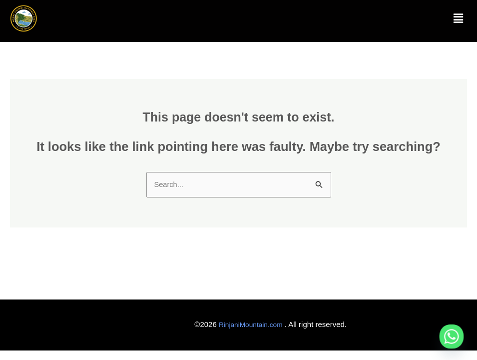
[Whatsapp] (452, 337)
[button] (458, 18)
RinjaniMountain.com (248, 326)
